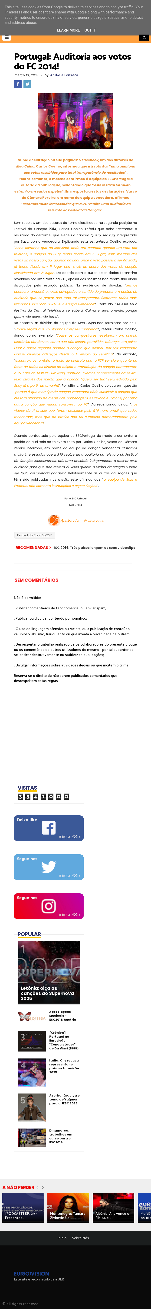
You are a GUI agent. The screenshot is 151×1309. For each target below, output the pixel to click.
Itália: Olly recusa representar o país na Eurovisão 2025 (64, 1066)
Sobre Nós (80, 1238)
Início (62, 1238)
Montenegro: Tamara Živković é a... (67, 1216)
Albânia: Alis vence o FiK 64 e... (112, 1216)
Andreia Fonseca (64, 75)
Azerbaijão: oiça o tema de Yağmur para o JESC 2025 (64, 1099)
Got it (90, 30)
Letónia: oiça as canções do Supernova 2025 (47, 993)
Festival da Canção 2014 (35, 535)
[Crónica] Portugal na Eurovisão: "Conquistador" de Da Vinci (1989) (64, 1040)
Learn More (68, 30)
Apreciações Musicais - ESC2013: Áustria (62, 1016)
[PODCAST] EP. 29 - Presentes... (21, 1216)
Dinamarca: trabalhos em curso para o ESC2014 (60, 1136)
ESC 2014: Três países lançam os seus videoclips (94, 547)
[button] (6, 37)
